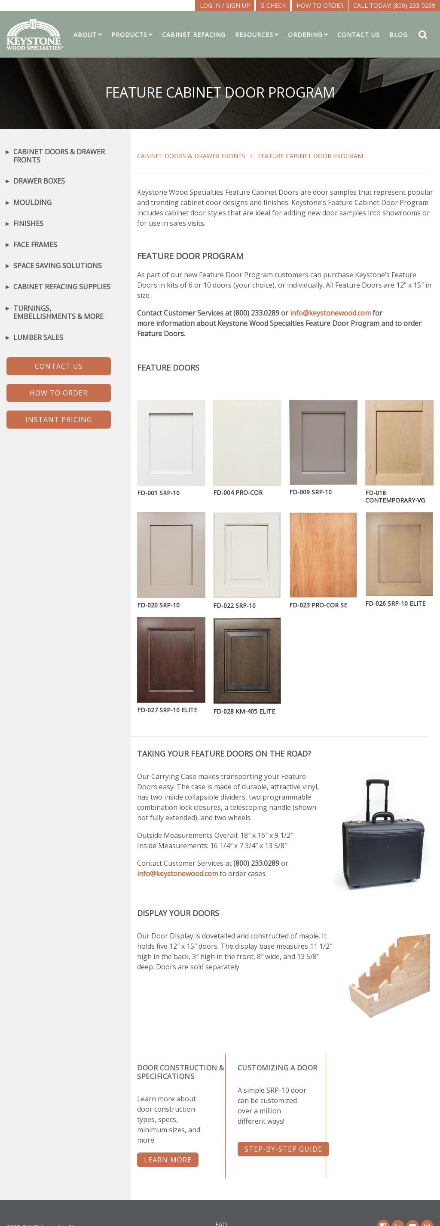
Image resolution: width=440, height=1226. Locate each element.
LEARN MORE (168, 1160)
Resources (254, 35)
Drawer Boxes (39, 181)
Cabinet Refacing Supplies (61, 287)
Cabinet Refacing (194, 35)
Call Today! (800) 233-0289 (394, 5)
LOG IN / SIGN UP (225, 5)
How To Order (320, 5)
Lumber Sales (38, 338)
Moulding (32, 203)
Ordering (305, 35)
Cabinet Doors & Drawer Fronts (191, 156)
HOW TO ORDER (59, 393)
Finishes (28, 224)
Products (129, 35)
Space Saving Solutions (57, 266)
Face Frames (35, 245)
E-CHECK (273, 5)
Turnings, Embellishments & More (58, 312)
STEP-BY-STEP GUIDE (283, 1149)
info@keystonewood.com (330, 313)
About (85, 35)
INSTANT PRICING (58, 419)
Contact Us (358, 35)
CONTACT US (59, 366)
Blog (398, 35)
